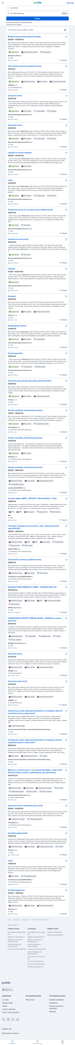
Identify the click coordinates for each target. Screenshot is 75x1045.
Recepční (12, 296)
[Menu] (3, 3)
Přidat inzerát (30, 1000)
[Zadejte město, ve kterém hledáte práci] (37, 13)
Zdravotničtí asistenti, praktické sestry (25, 66)
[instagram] (8, 1019)
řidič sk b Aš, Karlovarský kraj (36, 964)
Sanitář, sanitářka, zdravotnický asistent (25, 410)
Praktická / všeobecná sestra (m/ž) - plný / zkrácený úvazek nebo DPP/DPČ (33, 527)
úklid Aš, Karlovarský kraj (35, 967)
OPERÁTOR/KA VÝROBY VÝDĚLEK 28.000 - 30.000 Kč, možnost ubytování (35, 619)
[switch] (65, 30)
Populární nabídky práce (54, 932)
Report (63, 60)
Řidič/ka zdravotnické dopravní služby (24, 37)
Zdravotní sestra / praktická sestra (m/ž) (25, 806)
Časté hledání (14, 925)
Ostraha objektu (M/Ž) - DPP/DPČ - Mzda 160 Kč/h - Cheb (32, 498)
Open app (70, 3)
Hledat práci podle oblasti (55, 935)
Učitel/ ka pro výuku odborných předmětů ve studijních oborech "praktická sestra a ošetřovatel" (35, 712)
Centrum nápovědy (8, 1009)
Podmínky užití (6, 1029)
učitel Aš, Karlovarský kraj (35, 961)
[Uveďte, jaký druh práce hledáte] (37, 8)
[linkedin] (18, 1019)
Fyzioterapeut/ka (15, 353)
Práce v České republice (10, 1012)
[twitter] (13, 1019)
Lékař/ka (11, 269)
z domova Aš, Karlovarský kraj (17, 949)
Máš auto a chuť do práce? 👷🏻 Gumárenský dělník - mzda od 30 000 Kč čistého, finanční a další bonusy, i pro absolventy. (35, 771)
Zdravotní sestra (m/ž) (17, 681)
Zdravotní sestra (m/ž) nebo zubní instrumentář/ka (29, 381)
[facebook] (3, 1019)
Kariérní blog (53, 1003)
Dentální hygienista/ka (17, 833)
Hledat (37, 18)
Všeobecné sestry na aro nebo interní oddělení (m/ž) (30, 210)
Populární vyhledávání (56, 1000)
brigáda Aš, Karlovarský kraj (16, 937)
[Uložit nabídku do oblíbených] (66, 37)
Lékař (10, 180)
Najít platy (52, 1012)
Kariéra (4, 1006)
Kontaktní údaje (7, 1003)
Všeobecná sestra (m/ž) (18, 239)
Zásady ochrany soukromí (10, 1033)
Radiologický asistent (17, 326)
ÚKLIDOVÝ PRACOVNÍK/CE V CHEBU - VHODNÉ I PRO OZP (32, 587)
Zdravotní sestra (15, 96)
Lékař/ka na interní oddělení (20, 153)
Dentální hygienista (16, 890)
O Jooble (5, 1000)
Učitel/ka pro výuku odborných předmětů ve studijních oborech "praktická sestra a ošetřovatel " (35, 741)
